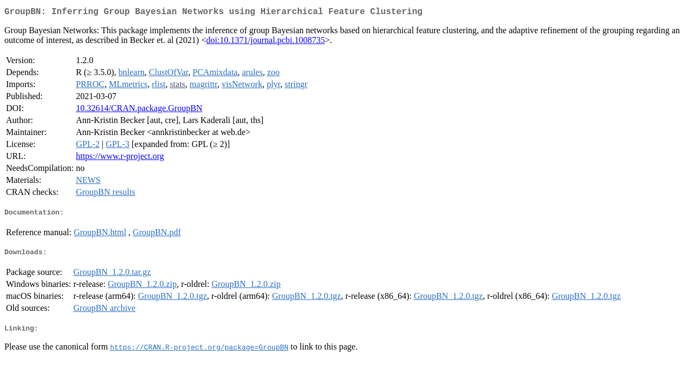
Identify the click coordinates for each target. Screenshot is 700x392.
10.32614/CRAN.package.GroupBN (139, 110)
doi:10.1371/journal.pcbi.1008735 (265, 42)
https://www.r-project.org (120, 158)
